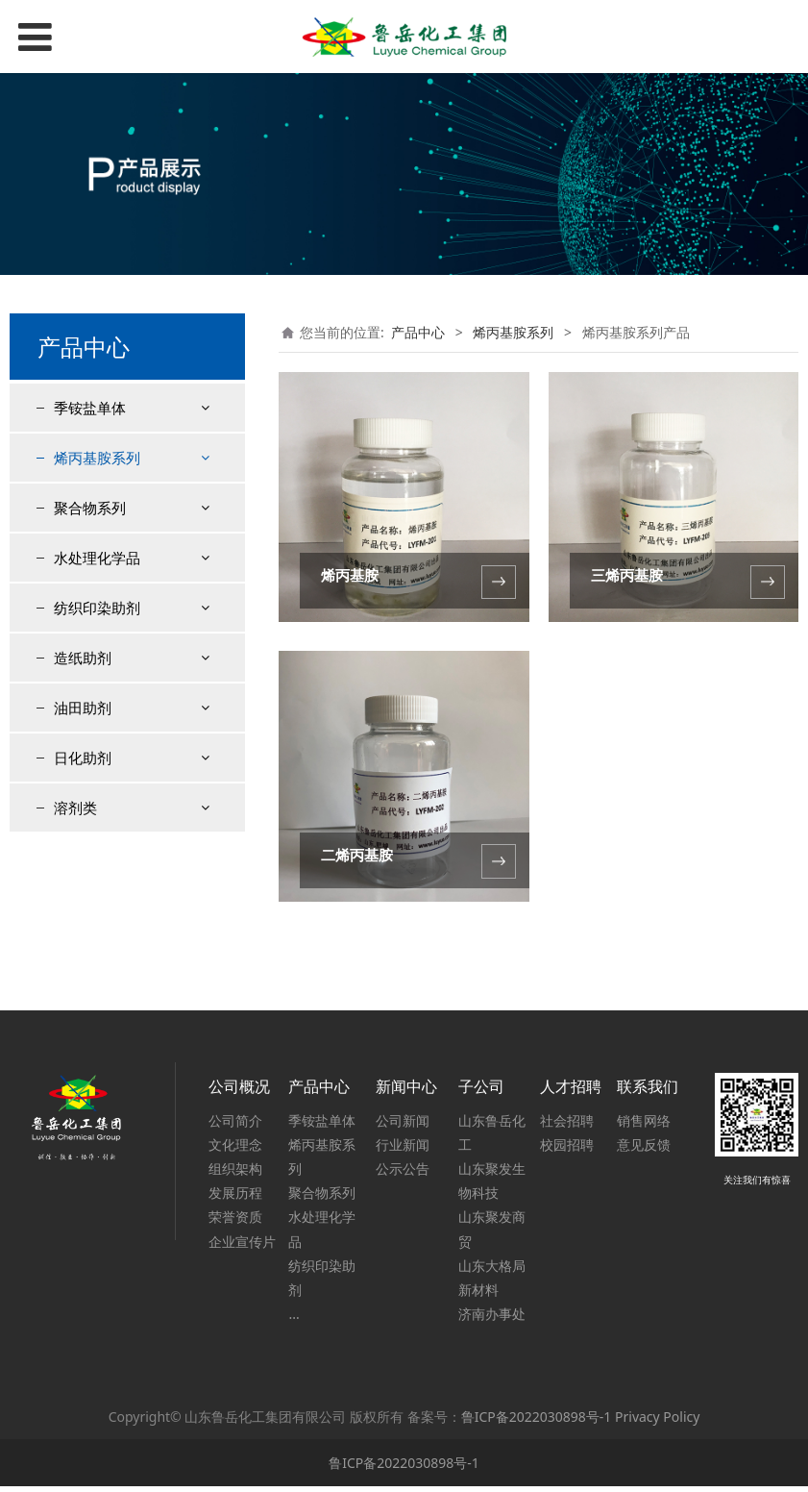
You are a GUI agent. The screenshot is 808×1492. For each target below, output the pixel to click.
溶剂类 (75, 953)
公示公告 (402, 1174)
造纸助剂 (82, 803)
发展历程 (235, 1199)
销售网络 (644, 1126)
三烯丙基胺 (627, 575)
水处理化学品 (97, 703)
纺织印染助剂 (97, 753)
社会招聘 (567, 1126)
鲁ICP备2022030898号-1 (536, 1422)
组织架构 (235, 1174)
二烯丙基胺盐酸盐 (123, 572)
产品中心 (418, 332)
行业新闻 (402, 1150)
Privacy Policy (657, 1422)
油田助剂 (82, 853)
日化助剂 (82, 903)
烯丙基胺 (350, 575)
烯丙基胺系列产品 (123, 504)
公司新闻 (402, 1126)
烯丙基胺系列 (97, 457)
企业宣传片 (242, 1247)
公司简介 (235, 1126)
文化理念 (235, 1150)
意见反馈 (644, 1150)
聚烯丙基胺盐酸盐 (123, 606)
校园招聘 (567, 1150)
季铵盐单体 (90, 407)
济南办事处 (492, 1319)
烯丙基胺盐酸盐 (116, 539)
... (293, 1319)
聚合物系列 (90, 653)
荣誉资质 (235, 1223)
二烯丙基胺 (357, 855)
